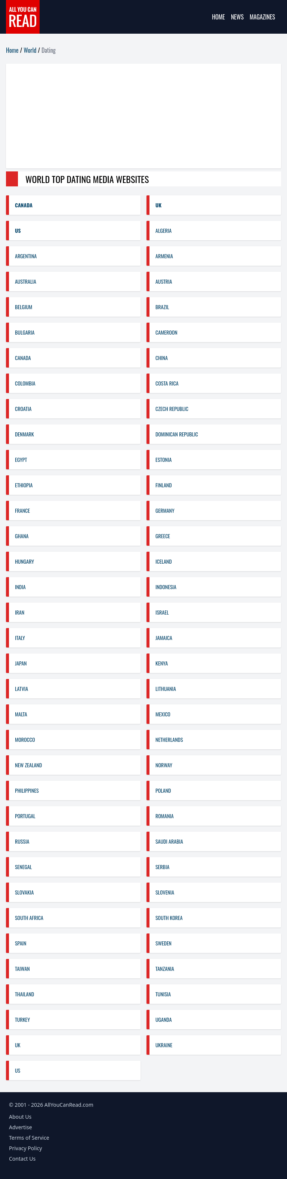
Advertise (20, 1127)
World (30, 50)
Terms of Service (29, 1137)
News (237, 16)
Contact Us (22, 1158)
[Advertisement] (143, 116)
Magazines (262, 16)
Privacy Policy (25, 1148)
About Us (20, 1116)
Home (218, 16)
